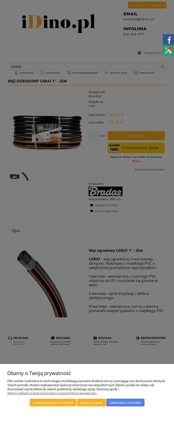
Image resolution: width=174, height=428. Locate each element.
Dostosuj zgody (91, 402)
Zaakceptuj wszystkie (125, 402)
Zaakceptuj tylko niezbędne (53, 402)
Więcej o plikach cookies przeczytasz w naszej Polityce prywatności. (52, 393)
